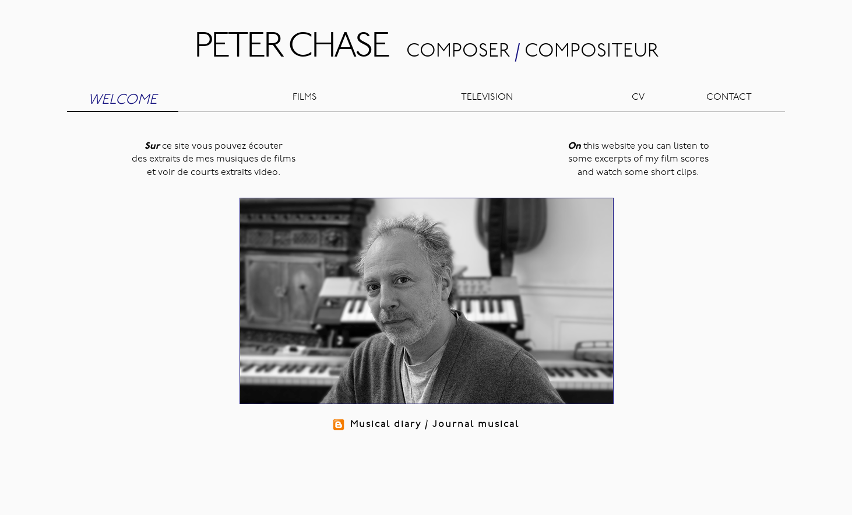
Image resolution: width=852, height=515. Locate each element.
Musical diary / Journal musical (426, 424)
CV (638, 97)
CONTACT (729, 97)
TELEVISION (487, 97)
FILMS (305, 97)
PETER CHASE (291, 47)
